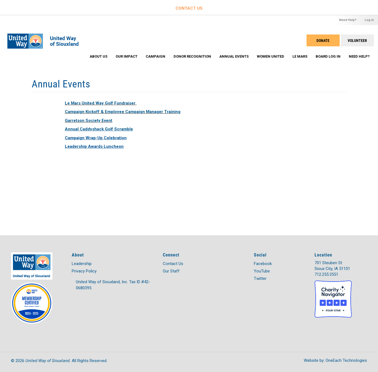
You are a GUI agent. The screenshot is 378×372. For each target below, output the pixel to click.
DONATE (322, 40)
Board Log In (328, 56)
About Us (98, 56)
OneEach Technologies (346, 360)
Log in (369, 20)
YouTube (262, 271)
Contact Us (173, 263)
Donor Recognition (192, 56)
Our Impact (126, 56)
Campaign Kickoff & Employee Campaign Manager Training (122, 111)
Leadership (82, 263)
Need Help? (347, 20)
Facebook (263, 263)
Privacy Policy (84, 271)
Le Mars (299, 56)
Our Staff (171, 271)
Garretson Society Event (88, 120)
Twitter (260, 278)
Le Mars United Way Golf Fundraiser (100, 103)
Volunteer (357, 40)
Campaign (155, 56)
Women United (270, 56)
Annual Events (234, 56)
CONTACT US (189, 8)
